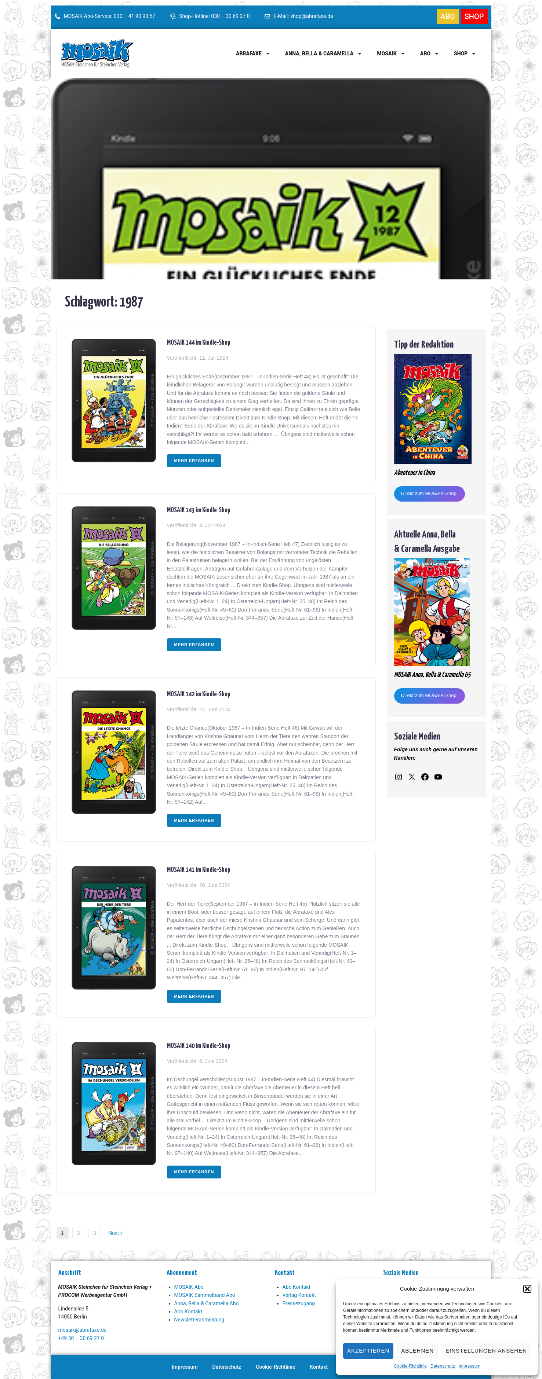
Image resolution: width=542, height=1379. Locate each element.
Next (115, 1233)
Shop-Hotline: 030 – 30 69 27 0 (214, 16)
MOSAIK (391, 53)
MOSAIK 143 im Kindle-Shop (198, 509)
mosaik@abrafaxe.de (82, 1330)
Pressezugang (299, 1303)
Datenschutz (442, 1366)
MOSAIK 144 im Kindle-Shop (198, 341)
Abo (429, 53)
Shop (465, 53)
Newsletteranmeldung (199, 1320)
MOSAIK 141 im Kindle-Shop (198, 869)
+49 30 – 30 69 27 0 (81, 1338)
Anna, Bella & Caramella (324, 53)
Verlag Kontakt (299, 1295)
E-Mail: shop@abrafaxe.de (303, 16)
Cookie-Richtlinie (410, 1366)
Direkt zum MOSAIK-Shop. (429, 493)
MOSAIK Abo (189, 1287)
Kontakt (319, 1367)
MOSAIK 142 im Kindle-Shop (198, 693)
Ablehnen (417, 1350)
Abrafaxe (253, 53)
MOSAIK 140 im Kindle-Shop (198, 1045)
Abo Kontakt (188, 1311)
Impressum (469, 1366)
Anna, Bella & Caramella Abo (206, 1303)
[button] (527, 1288)
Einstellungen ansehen (486, 1350)
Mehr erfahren (194, 460)
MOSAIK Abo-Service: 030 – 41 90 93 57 (110, 16)
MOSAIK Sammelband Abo (204, 1295)
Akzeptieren (368, 1350)
